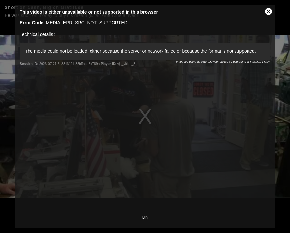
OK (145, 217)
